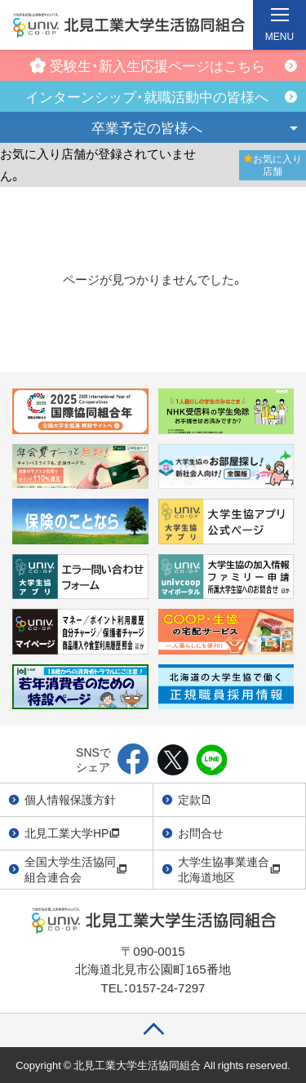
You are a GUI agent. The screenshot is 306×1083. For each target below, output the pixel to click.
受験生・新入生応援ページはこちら (147, 65)
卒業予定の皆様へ (146, 127)
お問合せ (201, 832)
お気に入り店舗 (272, 165)
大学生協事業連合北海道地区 (229, 869)
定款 (195, 799)
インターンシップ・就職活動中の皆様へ (146, 96)
